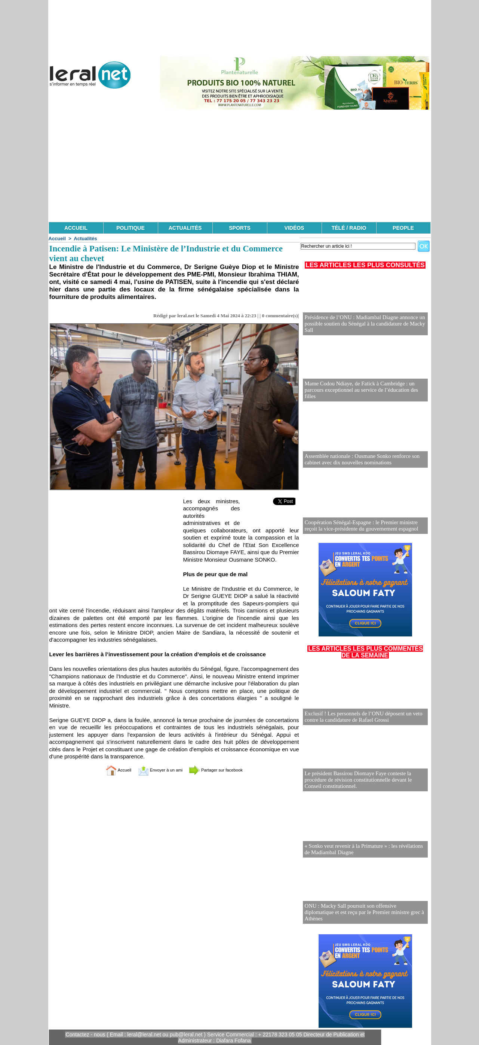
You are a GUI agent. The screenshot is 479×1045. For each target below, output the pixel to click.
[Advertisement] (240, 165)
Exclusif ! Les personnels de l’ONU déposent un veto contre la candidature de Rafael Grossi (361, 717)
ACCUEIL (75, 228)
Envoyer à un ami (155, 770)
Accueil (57, 238)
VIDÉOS (294, 228)
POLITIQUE (130, 228)
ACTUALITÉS (185, 228)
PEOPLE (403, 228)
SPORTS (240, 228)
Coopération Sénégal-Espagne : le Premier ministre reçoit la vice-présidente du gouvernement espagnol (365, 526)
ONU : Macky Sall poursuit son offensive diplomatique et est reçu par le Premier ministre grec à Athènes (363, 916)
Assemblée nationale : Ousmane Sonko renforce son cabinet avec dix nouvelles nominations (359, 459)
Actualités (85, 238)
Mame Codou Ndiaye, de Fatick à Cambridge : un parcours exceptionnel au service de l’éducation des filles (364, 393)
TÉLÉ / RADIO (349, 228)
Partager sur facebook (224, 770)
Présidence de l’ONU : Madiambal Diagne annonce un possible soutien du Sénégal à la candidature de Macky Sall (362, 324)
